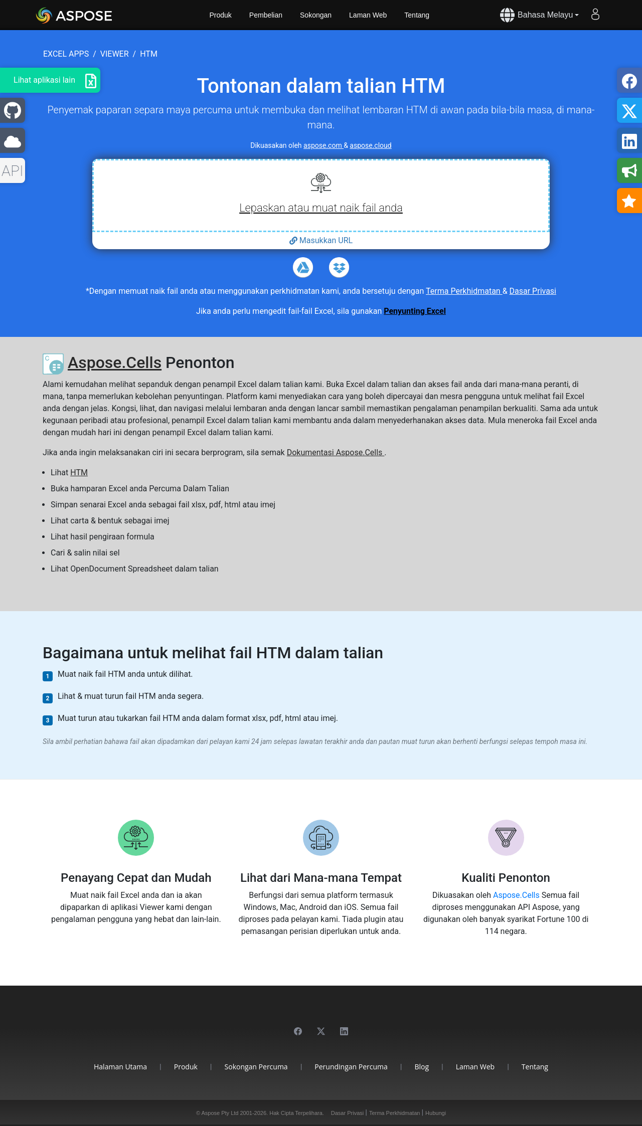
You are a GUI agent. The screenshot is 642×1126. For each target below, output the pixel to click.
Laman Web (368, 15)
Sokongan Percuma (256, 1066)
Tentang (416, 15)
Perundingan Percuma (351, 1066)
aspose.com (323, 145)
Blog (422, 1066)
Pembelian (265, 15)
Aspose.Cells (115, 362)
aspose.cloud (370, 145)
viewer (114, 54)
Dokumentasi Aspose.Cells (336, 452)
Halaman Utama (120, 1066)
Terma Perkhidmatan (464, 291)
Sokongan (316, 15)
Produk (221, 15)
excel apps (66, 54)
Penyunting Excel (415, 311)
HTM (79, 472)
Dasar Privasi (533, 291)
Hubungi (435, 1113)
